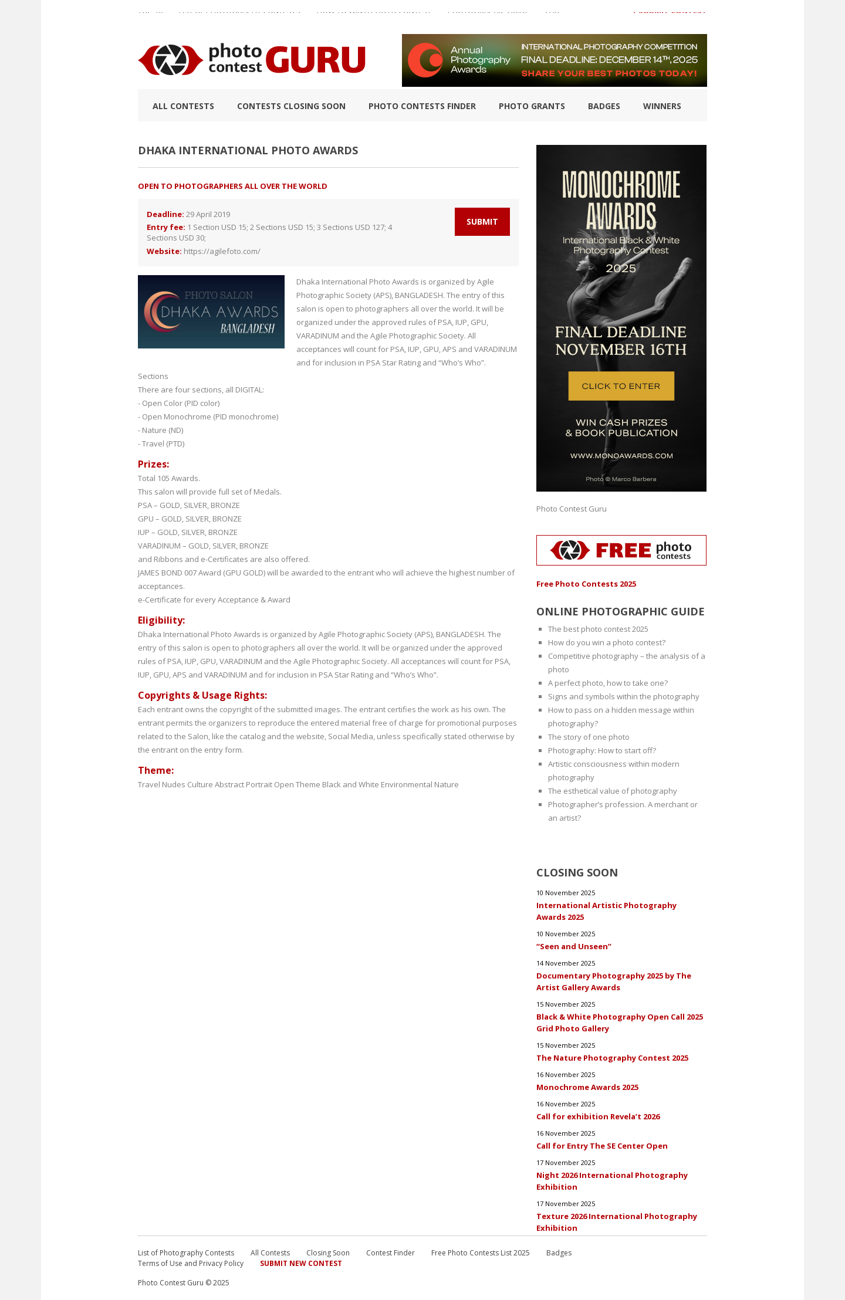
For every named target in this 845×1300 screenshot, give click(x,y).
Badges (604, 105)
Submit (482, 221)
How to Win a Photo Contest (374, 17)
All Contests (183, 105)
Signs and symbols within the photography (623, 696)
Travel (149, 784)
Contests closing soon (291, 105)
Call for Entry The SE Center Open (602, 1145)
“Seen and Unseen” (573, 946)
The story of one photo (589, 737)
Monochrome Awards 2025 (587, 1087)
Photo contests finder (422, 105)
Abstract (229, 784)
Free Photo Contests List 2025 (480, 1253)
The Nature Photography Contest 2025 (612, 1057)
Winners (662, 105)
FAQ (553, 17)
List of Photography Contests (239, 17)
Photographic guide (488, 17)
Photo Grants (532, 105)
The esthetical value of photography (612, 791)
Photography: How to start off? (602, 750)
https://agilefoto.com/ (222, 251)
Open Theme (297, 784)
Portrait (259, 784)
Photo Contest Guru (571, 508)
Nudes (173, 784)
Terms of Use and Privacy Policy (191, 1263)
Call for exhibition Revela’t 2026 (598, 1116)
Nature (446, 784)
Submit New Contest (301, 1263)
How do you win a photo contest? (606, 642)
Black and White (350, 784)
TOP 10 (150, 17)
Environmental (406, 784)
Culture (200, 784)
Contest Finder (390, 1253)
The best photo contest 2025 (598, 629)
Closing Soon (328, 1253)
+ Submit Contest (669, 17)
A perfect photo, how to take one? (608, 683)
